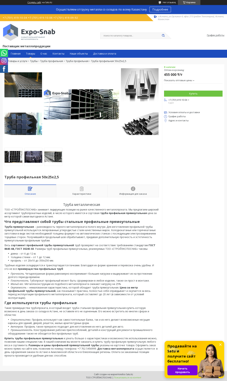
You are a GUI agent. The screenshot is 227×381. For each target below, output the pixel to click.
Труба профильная (51, 61)
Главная (16, 53)
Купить (193, 93)
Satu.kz (129, 374)
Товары (30, 53)
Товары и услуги (17, 61)
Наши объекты (79, 53)
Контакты (58, 53)
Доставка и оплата (104, 53)
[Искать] (163, 36)
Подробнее (160, 9)
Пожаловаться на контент (127, 377)
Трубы (34, 61)
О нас (43, 53)
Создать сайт (34, 2)
